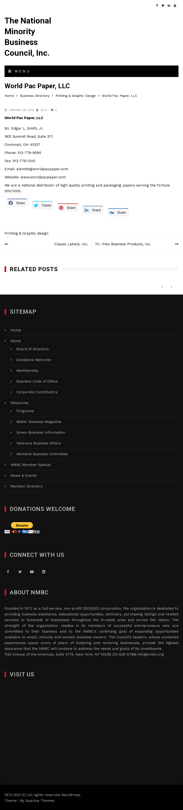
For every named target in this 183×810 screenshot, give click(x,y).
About (15, 340)
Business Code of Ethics (37, 380)
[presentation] (162, 286)
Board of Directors (32, 348)
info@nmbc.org (150, 653)
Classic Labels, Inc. (71, 243)
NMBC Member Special (30, 464)
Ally (44, 109)
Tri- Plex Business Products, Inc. (123, 243)
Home (15, 329)
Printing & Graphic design (26, 232)
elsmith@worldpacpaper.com (42, 168)
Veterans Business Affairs (38, 442)
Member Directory (26, 485)
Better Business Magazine (38, 421)
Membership (27, 370)
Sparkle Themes (40, 800)
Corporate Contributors (37, 391)
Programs (25, 410)
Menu (19, 70)
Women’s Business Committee (42, 453)
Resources (19, 402)
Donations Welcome (33, 359)
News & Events (23, 475)
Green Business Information (40, 432)
